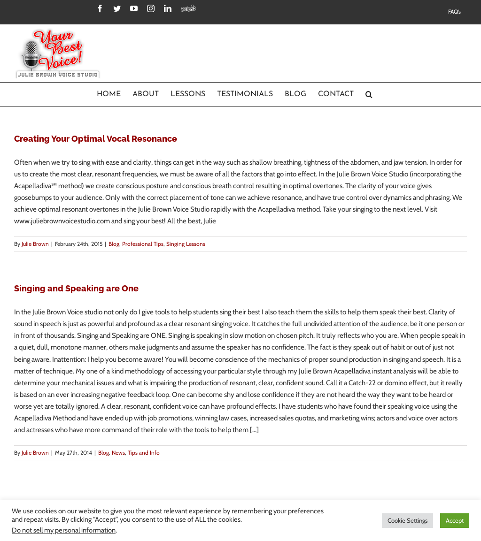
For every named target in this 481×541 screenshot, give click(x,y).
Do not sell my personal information (64, 530)
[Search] (369, 94)
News (118, 452)
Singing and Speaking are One (76, 288)
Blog (114, 243)
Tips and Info (144, 452)
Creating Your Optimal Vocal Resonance (95, 139)
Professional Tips (142, 243)
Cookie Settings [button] (407, 520)
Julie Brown (35, 243)
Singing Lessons (185, 243)
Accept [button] (455, 520)
